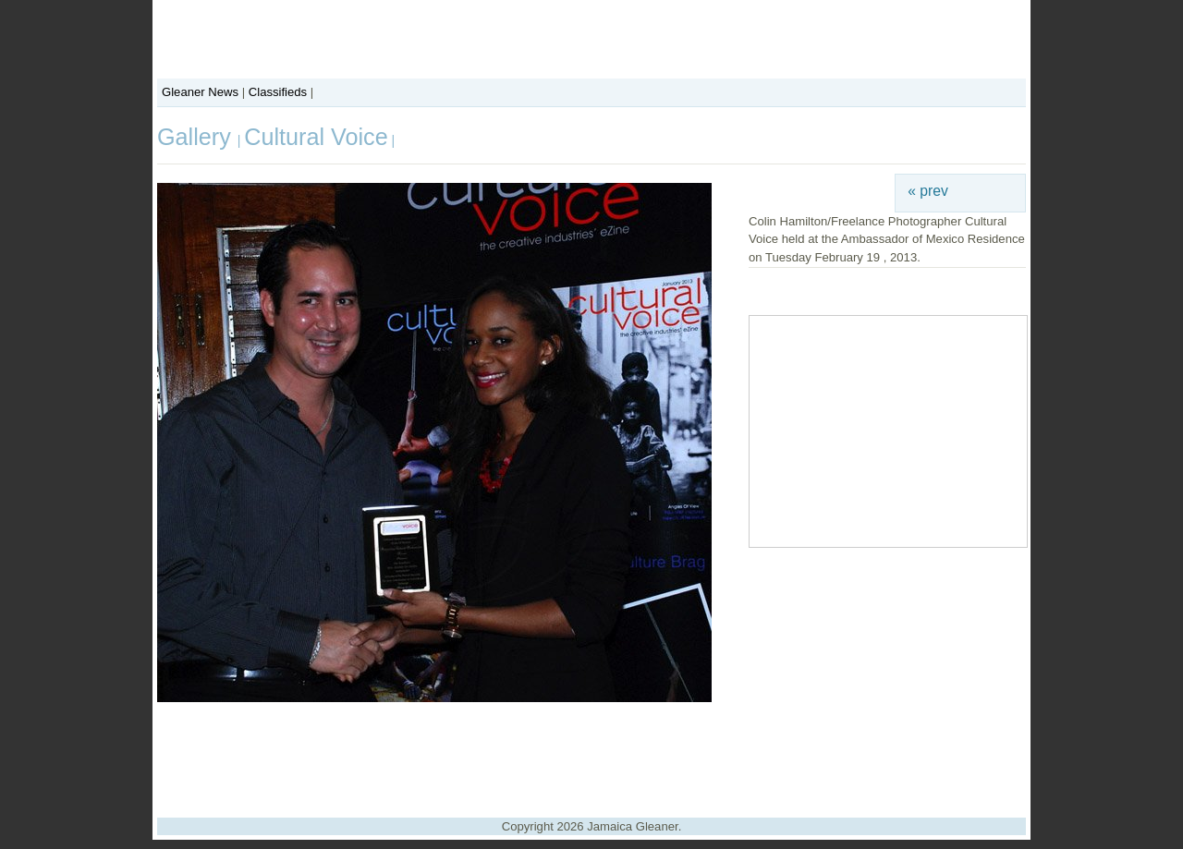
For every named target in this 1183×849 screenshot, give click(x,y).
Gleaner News (200, 92)
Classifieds (278, 92)
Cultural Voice (315, 137)
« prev (928, 191)
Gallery (197, 137)
